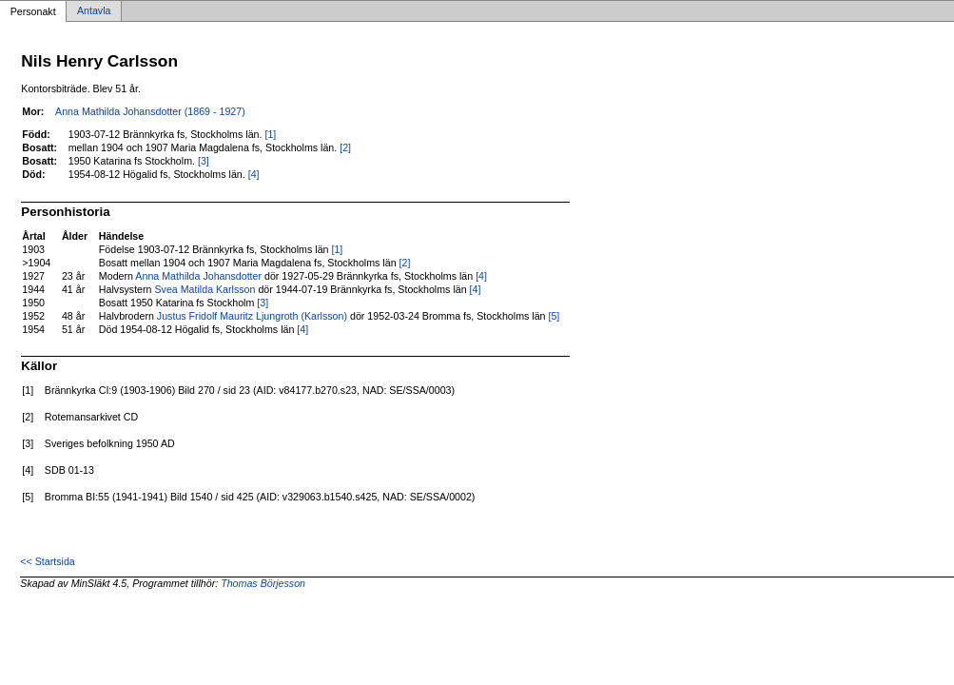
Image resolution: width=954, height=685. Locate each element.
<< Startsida (47, 561)
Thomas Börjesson (263, 583)
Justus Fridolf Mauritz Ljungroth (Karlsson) (252, 316)
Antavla (94, 11)
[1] (270, 134)
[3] (203, 160)
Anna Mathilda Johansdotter (198, 276)
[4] (254, 174)
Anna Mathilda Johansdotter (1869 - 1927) (150, 111)
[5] (553, 316)
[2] (345, 147)
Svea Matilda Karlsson (204, 289)
